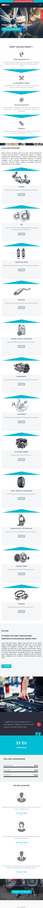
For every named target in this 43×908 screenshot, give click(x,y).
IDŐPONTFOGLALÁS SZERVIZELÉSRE (23, 1)
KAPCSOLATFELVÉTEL (11, 29)
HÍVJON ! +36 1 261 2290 (21, 892)
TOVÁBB (21, 194)
